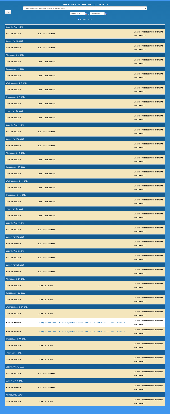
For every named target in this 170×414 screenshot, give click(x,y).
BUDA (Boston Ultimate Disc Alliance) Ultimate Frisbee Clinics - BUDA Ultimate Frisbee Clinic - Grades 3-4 (81, 322)
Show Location (86, 19)
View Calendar (86, 4)
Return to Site (70, 4)
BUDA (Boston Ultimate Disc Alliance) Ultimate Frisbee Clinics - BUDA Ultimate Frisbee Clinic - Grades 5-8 (81, 331)
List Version (103, 4)
